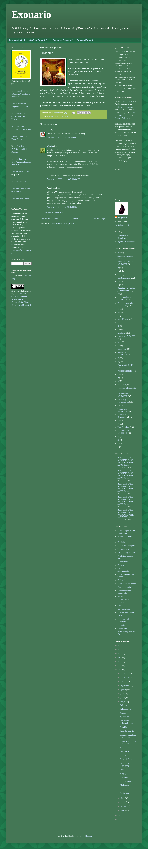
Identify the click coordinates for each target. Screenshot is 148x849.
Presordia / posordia (128, 759)
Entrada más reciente (49, 219)
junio (122, 698)
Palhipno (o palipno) (124, 764)
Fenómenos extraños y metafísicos (127, 304)
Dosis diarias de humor (127, 584)
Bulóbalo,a (124, 751)
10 (119, 662)
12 (119, 653)
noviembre (124, 677)
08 (119, 670)
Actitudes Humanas (125, 256)
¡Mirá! (120, 596)
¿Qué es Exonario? (38, 40)
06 (119, 819)
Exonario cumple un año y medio (128, 736)
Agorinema (124, 717)
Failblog (121, 565)
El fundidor (122, 580)
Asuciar (123, 713)
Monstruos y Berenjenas (123, 237)
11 (119, 658)
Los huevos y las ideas (127, 553)
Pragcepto (124, 773)
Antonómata (125, 748)
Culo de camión (124, 609)
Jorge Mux (122, 217)
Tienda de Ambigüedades (124, 570)
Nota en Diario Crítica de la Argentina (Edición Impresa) (21, 162)
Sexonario (122, 384)
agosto (123, 689)
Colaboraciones (124, 278)
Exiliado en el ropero (126, 612)
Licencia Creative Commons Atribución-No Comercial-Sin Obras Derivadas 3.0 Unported (21, 299)
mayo (122, 702)
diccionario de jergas (123, 107)
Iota (48, 130)
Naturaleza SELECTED (123, 353)
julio (122, 694)
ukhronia (121, 625)
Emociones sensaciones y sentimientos (127, 289)
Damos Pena (123, 628)
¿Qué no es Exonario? (62, 40)
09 (119, 666)
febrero (123, 806)
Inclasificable (123, 319)
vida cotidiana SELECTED (123, 432)
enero (122, 810)
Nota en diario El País (20, 172)
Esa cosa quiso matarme (123, 601)
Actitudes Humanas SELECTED (125, 263)
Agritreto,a (124, 793)
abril (122, 798)
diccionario (127, 101)
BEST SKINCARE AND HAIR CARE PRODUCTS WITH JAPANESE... (126, 461)
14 (119, 645)
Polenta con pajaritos (126, 587)
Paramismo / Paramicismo (126, 722)
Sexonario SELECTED (59, 117)
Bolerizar (123, 705)
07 (119, 815)
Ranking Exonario (85, 40)
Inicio (75, 219)
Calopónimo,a (125, 709)
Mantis (50, 146)
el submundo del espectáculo (124, 591)
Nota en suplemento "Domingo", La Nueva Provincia (20, 94)
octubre (123, 681)
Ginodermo (124, 755)
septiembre (125, 685)
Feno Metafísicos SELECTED (124, 298)
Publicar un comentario (53, 213)
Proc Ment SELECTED (127, 365)
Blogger (88, 836)
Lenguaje (121, 333)
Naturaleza (122, 349)
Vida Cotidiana (124, 427)
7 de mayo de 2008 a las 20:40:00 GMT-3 (63, 207)
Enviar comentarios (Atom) (63, 223)
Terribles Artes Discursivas (123, 416)
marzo (123, 802)
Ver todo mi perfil (122, 225)
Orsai (120, 616)
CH (119, 274)
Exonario (31, 14)
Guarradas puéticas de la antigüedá (126, 532)
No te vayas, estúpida (126, 546)
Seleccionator (123, 562)
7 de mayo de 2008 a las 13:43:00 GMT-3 (63, 179)
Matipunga (124, 785)
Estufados (121, 542)
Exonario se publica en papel (128, 742)
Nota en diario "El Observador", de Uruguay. (18, 116)
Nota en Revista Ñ (18, 182)
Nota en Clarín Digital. (20, 199)
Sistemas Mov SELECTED (123, 395)
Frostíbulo (124, 777)
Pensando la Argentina (127, 549)
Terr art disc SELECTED (123, 410)
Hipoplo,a (124, 789)
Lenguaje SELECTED (127, 336)
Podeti (120, 605)
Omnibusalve (125, 781)
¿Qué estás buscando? (126, 242)
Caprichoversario (127, 731)
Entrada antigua (99, 219)
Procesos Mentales (125, 371)
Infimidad (124, 770)
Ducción (123, 727)
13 (119, 649)
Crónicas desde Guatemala (124, 620)
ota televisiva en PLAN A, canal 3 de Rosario (19, 149)
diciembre (124, 673)
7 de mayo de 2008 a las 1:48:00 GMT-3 (63, 137)
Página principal (17, 40)
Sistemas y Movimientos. (123, 400)
